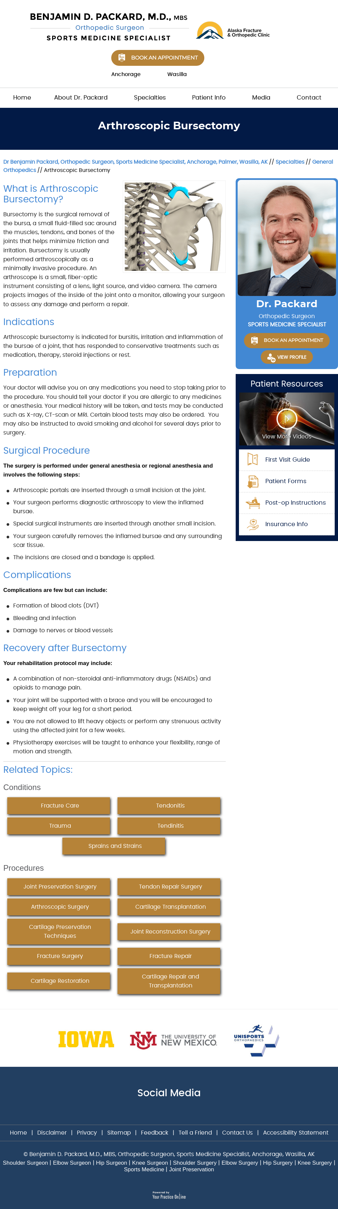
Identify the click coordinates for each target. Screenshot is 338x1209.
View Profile (291, 357)
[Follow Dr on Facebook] (158, 1111)
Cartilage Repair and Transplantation (170, 981)
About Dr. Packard (81, 98)
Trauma (60, 826)
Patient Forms (285, 481)
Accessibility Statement (295, 1133)
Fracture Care (60, 806)
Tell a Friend (195, 1133)
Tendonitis (170, 806)
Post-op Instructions (295, 503)
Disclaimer (52, 1133)
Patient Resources (287, 384)
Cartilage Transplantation (170, 907)
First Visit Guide (287, 460)
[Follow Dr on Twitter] (170, 1111)
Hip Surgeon (111, 1163)
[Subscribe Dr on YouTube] (181, 1111)
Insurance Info (286, 524)
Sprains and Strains (115, 846)
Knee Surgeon (150, 1163)
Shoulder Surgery (195, 1163)
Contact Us (237, 1133)
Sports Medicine (144, 1169)
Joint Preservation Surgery (60, 887)
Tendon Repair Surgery (170, 887)
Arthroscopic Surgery (60, 907)
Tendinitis (170, 826)
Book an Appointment (164, 58)
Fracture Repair (171, 956)
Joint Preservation (191, 1169)
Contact (309, 98)
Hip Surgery (278, 1163)
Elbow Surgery (239, 1163)
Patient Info (209, 98)
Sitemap (119, 1133)
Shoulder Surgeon (25, 1163)
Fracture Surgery (60, 956)
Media (261, 98)
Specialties (150, 98)
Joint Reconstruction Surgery (170, 932)
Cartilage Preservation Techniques (60, 931)
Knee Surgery (315, 1163)
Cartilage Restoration (60, 981)
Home (22, 98)
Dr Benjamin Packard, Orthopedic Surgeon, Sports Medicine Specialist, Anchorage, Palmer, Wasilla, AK (135, 162)
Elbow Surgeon (72, 1163)
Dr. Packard (287, 304)
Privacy (87, 1133)
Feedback (154, 1133)
